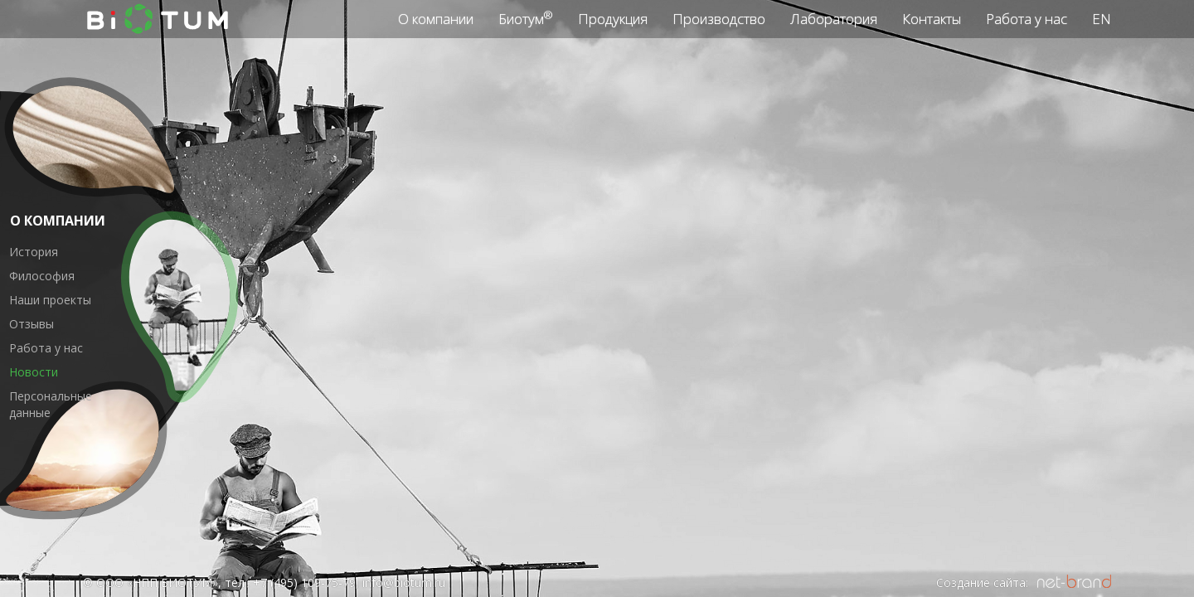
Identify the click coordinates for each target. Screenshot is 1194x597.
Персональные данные (50, 404)
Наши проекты (50, 300)
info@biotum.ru (403, 582)
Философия (42, 276)
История (33, 252)
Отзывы (31, 324)
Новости (33, 372)
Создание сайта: (982, 582)
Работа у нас (46, 348)
